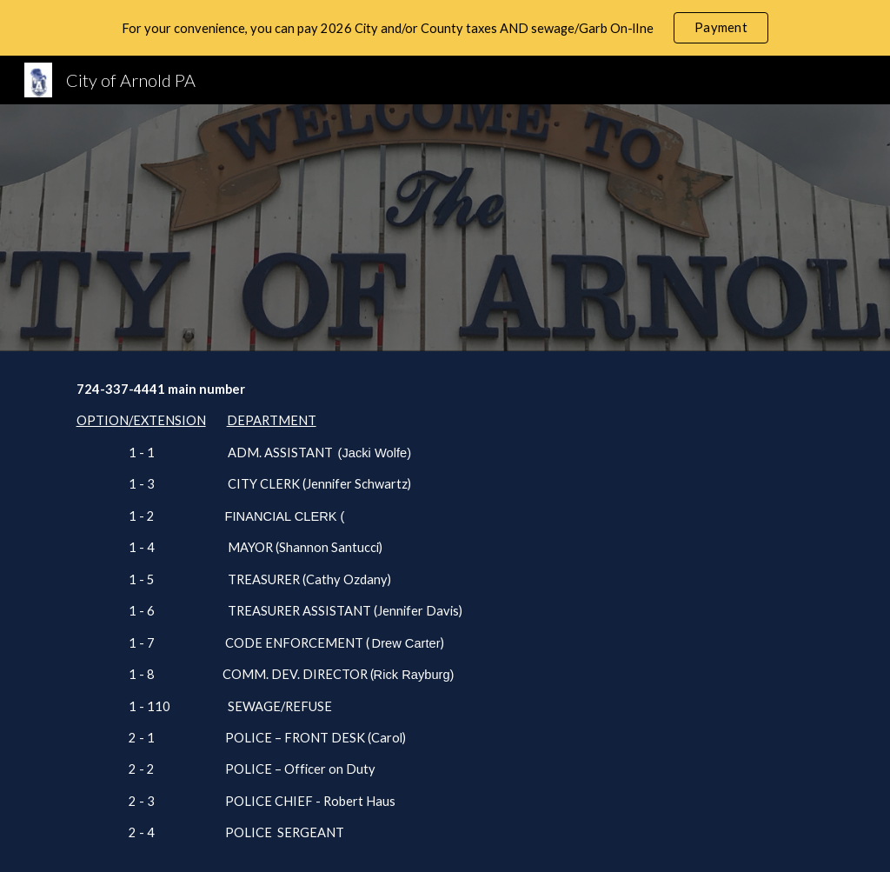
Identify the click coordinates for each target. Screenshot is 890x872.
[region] (445, 28)
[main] (445, 611)
